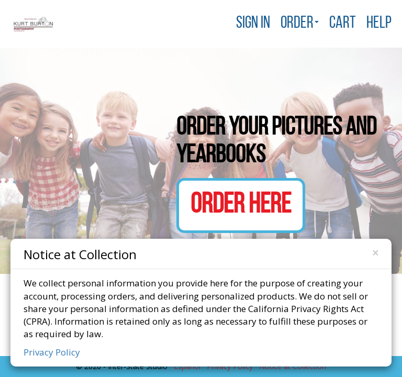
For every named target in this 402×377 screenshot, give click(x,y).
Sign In (253, 23)
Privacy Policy (52, 352)
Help (379, 23)
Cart (342, 23)
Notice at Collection (80, 254)
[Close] (375, 253)
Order (300, 23)
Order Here (241, 205)
